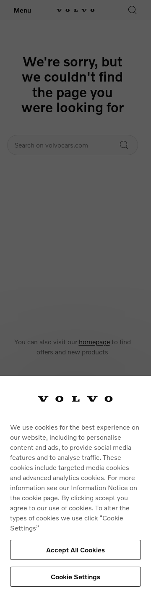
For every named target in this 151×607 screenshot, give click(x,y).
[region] (75, 491)
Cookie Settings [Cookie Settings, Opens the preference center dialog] (75, 577)
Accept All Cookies (75, 550)
